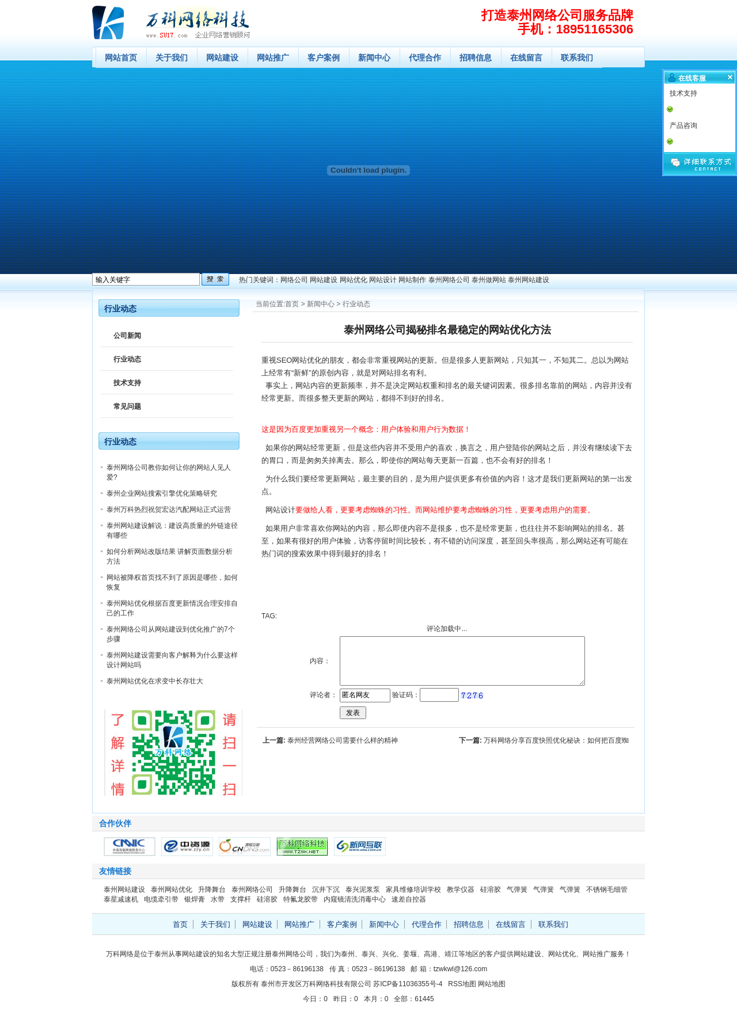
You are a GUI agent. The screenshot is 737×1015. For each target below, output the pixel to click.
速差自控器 (409, 899)
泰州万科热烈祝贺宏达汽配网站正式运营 (169, 509)
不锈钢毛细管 (607, 889)
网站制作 (412, 280)
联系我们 (577, 57)
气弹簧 (517, 889)
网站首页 (121, 57)
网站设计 (383, 280)
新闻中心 (374, 57)
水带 (218, 899)
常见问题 (127, 406)
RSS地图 (462, 984)
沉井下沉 (326, 889)
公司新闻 (127, 336)
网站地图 (492, 984)
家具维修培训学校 (413, 889)
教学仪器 (460, 889)
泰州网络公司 (449, 280)
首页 (292, 304)
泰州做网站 (489, 280)
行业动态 (356, 304)
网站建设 (222, 57)
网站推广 (273, 57)
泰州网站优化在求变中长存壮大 (155, 681)
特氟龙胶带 (300, 899)
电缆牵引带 (161, 899)
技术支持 (127, 383)
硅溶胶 (490, 889)
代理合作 (425, 57)
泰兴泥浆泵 (362, 889)
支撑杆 (240, 899)
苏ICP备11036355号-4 (407, 984)
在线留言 (526, 57)
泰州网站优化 (171, 889)
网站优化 (353, 280)
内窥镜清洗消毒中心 (355, 899)
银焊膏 (194, 899)
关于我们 (171, 57)
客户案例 (323, 57)
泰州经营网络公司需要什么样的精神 (342, 740)
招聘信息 (475, 57)
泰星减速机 (121, 899)
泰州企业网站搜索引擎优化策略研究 (162, 493)
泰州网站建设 (528, 280)
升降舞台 (212, 889)
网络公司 (294, 280)
